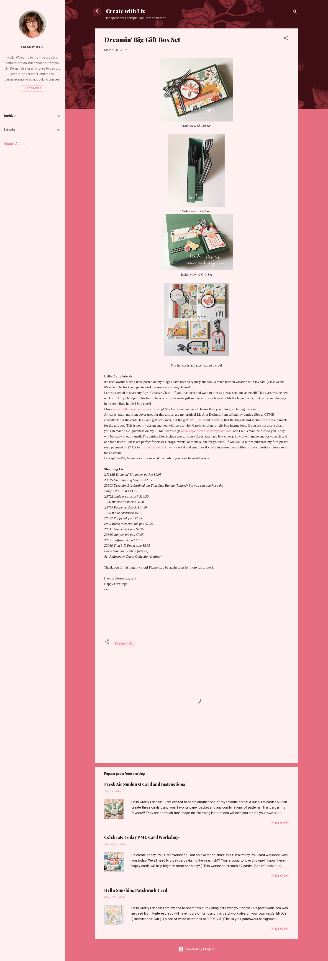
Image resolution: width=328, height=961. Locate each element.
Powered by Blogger (196, 949)
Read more (280, 823)
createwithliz (32, 47)
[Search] (295, 12)
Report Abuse (15, 144)
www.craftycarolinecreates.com (134, 409)
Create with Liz (125, 11)
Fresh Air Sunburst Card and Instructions (144, 784)
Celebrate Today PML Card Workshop (141, 837)
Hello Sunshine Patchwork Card (135, 890)
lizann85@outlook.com (157, 447)
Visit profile (32, 88)
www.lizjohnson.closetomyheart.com (207, 431)
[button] (286, 38)
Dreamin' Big (124, 643)
